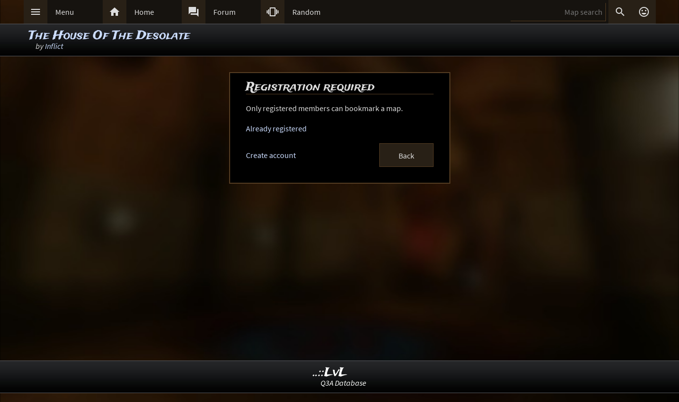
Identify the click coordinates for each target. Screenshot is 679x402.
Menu (64, 12)
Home (144, 12)
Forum (224, 12)
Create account (271, 155)
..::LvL (330, 372)
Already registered (276, 128)
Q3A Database (343, 383)
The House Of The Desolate (109, 35)
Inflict (54, 46)
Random (306, 12)
